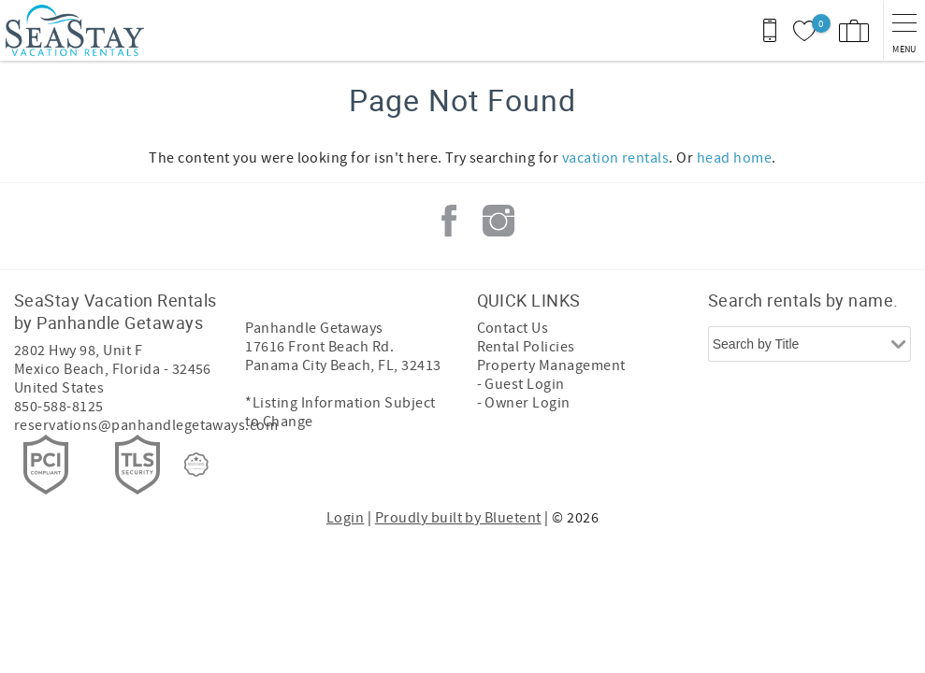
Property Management (551, 365)
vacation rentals (616, 158)
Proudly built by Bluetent (458, 517)
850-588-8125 (59, 406)
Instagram (498, 220)
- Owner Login (524, 403)
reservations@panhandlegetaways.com (146, 425)
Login (345, 517)
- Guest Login (521, 384)
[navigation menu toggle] (904, 30)
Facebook (449, 220)
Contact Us (513, 328)
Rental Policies (526, 346)
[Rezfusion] (196, 464)
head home (734, 158)
